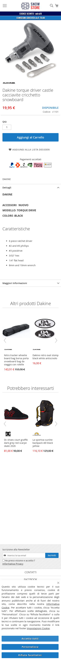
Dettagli (6, 187)
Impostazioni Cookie (38, 628)
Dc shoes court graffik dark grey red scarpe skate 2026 (16, 442)
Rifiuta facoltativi (30, 655)
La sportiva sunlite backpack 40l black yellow (43, 442)
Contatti (30, 572)
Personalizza (30, 646)
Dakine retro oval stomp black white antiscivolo (46, 357)
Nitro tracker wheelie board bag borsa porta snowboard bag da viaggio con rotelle (16, 360)
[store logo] (30, 6)
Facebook (30, 579)
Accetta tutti (30, 638)
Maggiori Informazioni (14, 283)
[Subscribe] (52, 555)
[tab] (30, 187)
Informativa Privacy (12, 563)
